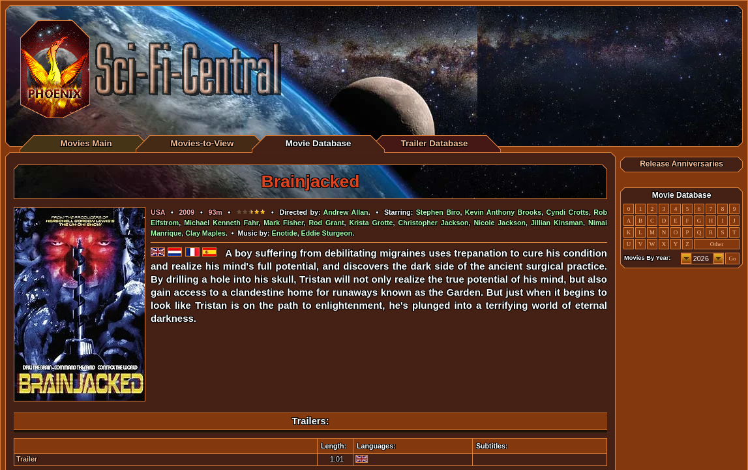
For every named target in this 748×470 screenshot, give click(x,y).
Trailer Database (434, 143)
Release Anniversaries (681, 163)
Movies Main (86, 143)
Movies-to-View (202, 143)
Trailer (26, 459)
